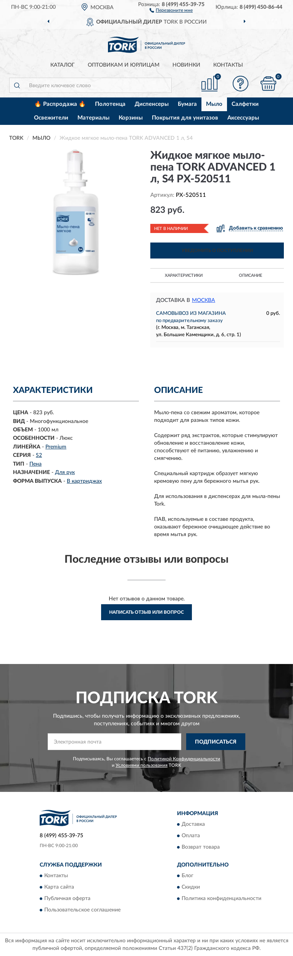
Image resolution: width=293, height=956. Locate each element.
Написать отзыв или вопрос (146, 612)
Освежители (51, 118)
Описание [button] (250, 275)
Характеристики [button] (184, 275)
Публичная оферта (67, 899)
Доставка (193, 824)
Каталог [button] (62, 65)
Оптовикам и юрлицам (123, 65)
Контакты (228, 65)
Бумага (187, 104)
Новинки (186, 65)
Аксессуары (243, 118)
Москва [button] (203, 300)
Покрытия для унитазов (185, 118)
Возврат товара (201, 847)
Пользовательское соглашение (82, 910)
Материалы (93, 118)
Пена (35, 464)
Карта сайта (59, 887)
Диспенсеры (152, 104)
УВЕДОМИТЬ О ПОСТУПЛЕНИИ (217, 250)
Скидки (191, 887)
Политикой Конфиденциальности (184, 759)
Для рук (65, 472)
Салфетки (245, 104)
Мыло (214, 104)
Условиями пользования (141, 765)
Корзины (131, 118)
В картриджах (84, 481)
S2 (39, 455)
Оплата (191, 835)
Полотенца (110, 104)
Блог (187, 876)
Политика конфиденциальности (221, 899)
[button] (171, 10)
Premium (55, 447)
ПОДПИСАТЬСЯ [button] (216, 742)
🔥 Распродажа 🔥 (60, 104)
